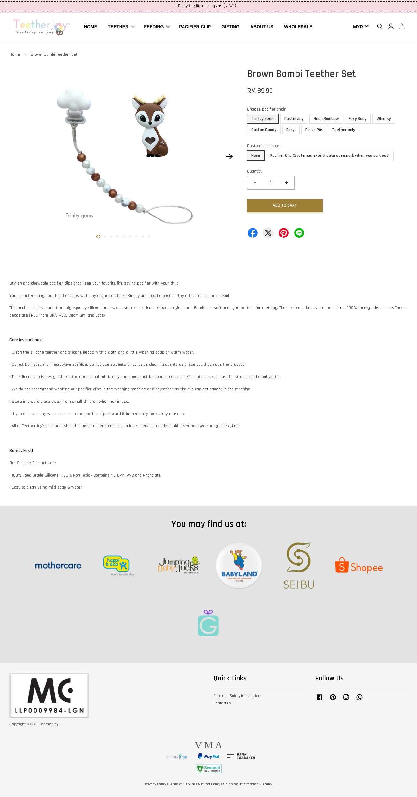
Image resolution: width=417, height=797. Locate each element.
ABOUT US (261, 26)
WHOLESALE (298, 26)
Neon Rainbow (326, 119)
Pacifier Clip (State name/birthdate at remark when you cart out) (329, 155)
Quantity (254, 171)
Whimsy (384, 119)
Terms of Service (182, 784)
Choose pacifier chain (266, 109)
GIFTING (230, 26)
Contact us (222, 703)
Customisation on (263, 146)
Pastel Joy (294, 119)
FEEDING (157, 26)
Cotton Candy (264, 130)
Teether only (343, 130)
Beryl (291, 130)
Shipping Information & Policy (247, 784)
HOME (90, 26)
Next (229, 156)
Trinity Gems (263, 119)
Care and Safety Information (236, 695)
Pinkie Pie (313, 130)
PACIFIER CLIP (195, 26)
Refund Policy (209, 784)
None (255, 155)
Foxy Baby (358, 119)
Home (14, 54)
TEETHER (121, 26)
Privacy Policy (155, 784)
